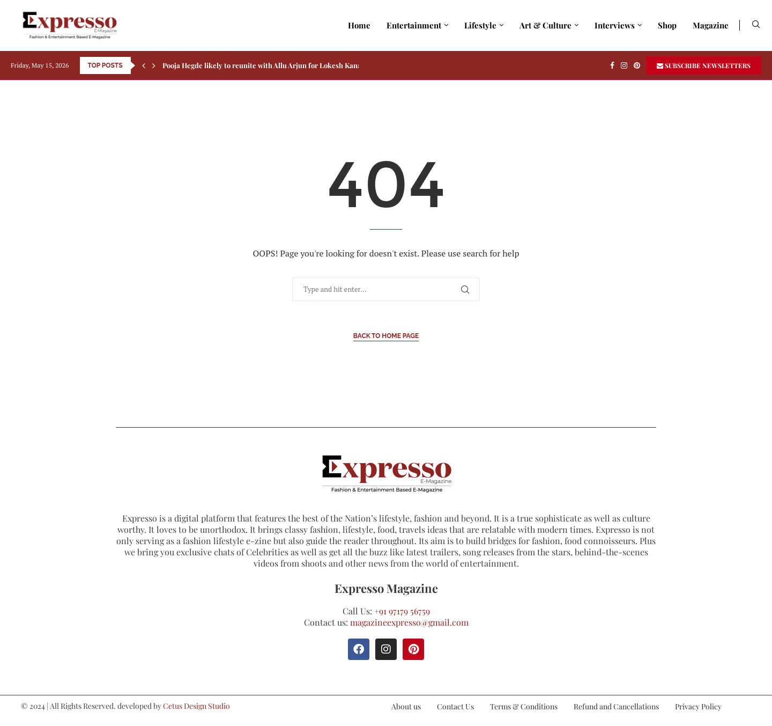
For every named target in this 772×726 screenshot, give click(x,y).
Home (359, 25)
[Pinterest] (637, 65)
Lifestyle (480, 25)
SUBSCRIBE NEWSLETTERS (704, 65)
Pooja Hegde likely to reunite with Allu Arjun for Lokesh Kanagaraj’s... (275, 65)
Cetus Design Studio (196, 706)
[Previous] (143, 65)
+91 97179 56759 (402, 611)
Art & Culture (545, 25)
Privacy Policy (698, 706)
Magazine (711, 25)
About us (406, 706)
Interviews (615, 25)
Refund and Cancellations (616, 706)
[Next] (154, 65)
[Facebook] (612, 65)
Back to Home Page (386, 336)
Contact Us (455, 706)
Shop (667, 25)
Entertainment (414, 25)
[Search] (756, 25)
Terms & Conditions (524, 706)
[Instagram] (624, 65)
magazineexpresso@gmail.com (409, 622)
